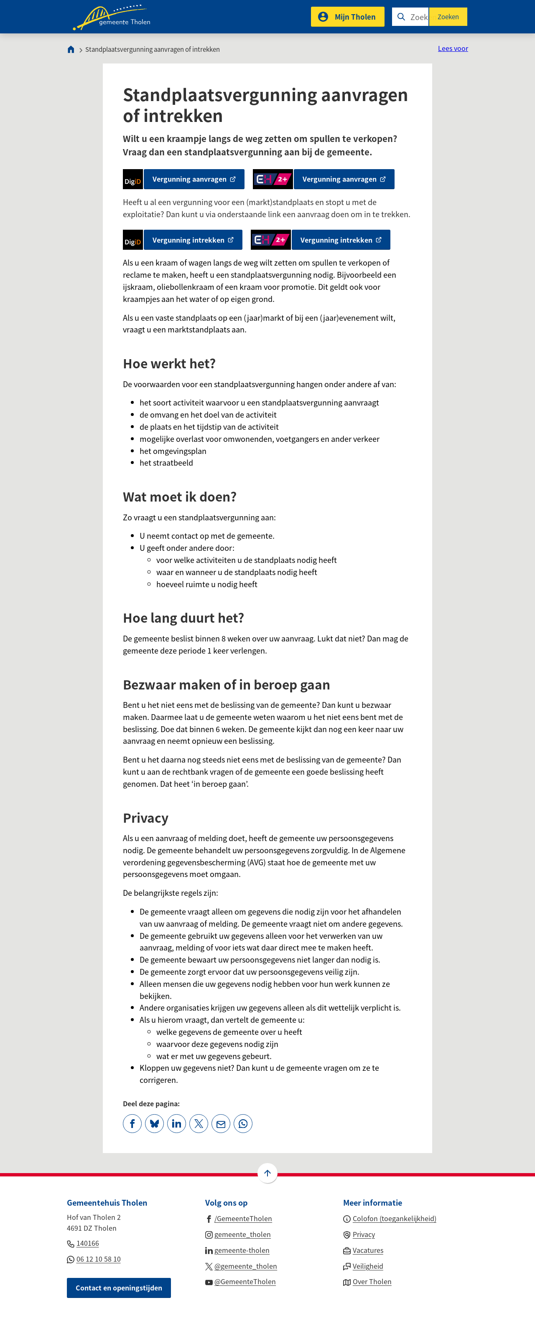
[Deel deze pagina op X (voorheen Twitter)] (198, 1123)
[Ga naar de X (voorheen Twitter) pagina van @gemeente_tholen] (241, 1265)
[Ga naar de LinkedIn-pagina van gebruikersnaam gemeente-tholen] (237, 1249)
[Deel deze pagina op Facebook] (132, 1123)
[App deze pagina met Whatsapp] (243, 1123)
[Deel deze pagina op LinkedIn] (176, 1123)
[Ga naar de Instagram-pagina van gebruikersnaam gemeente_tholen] (238, 1233)
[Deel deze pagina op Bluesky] (154, 1123)
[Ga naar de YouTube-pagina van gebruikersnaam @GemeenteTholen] (240, 1280)
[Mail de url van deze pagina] (220, 1123)
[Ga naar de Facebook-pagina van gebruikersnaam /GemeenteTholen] (239, 1217)
